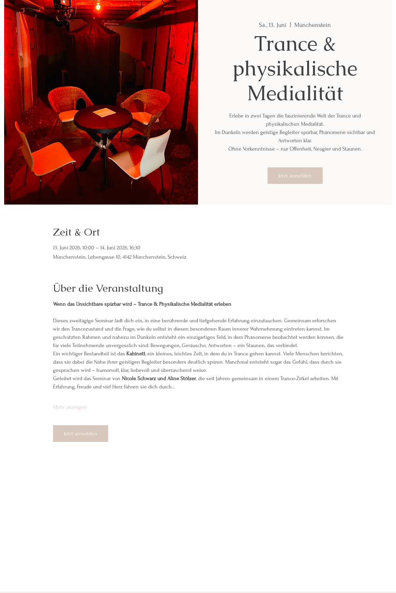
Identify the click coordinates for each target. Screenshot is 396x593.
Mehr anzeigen (70, 407)
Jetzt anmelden (295, 176)
